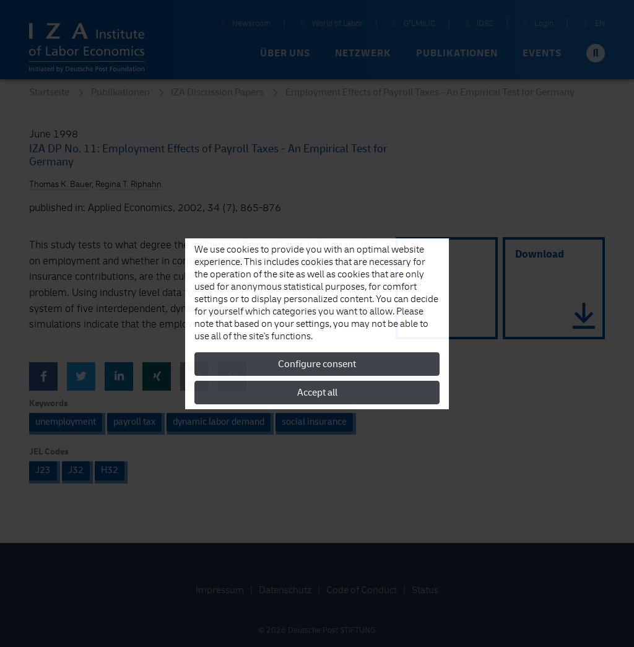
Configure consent (317, 364)
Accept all (317, 392)
